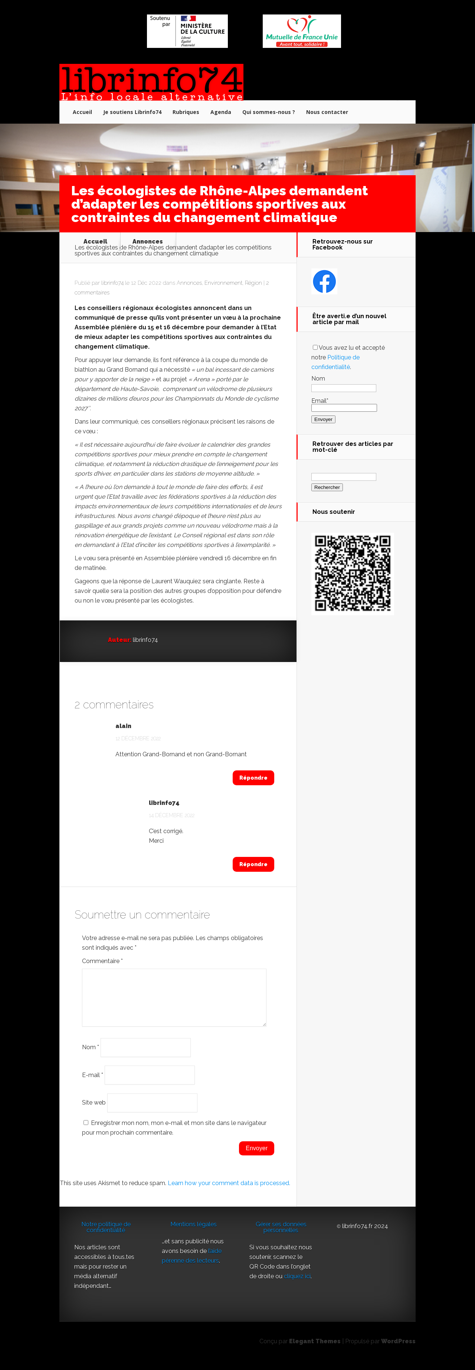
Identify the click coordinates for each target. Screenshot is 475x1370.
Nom (90, 1056)
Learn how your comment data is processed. (229, 1192)
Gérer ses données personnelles (281, 1236)
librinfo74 (112, 283)
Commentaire (102, 961)
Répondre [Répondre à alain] (253, 778)
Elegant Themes (315, 1350)
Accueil (82, 111)
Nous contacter (327, 111)
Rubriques (186, 111)
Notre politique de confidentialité (106, 1236)
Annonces (147, 242)
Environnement (223, 283)
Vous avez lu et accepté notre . (348, 357)
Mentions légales (193, 1233)
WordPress (398, 1350)
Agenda (220, 111)
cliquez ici (297, 1285)
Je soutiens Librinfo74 (132, 111)
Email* (344, 404)
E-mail (92, 1083)
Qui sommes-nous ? (268, 111)
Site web (94, 1111)
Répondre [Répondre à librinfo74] (253, 864)
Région (253, 283)
